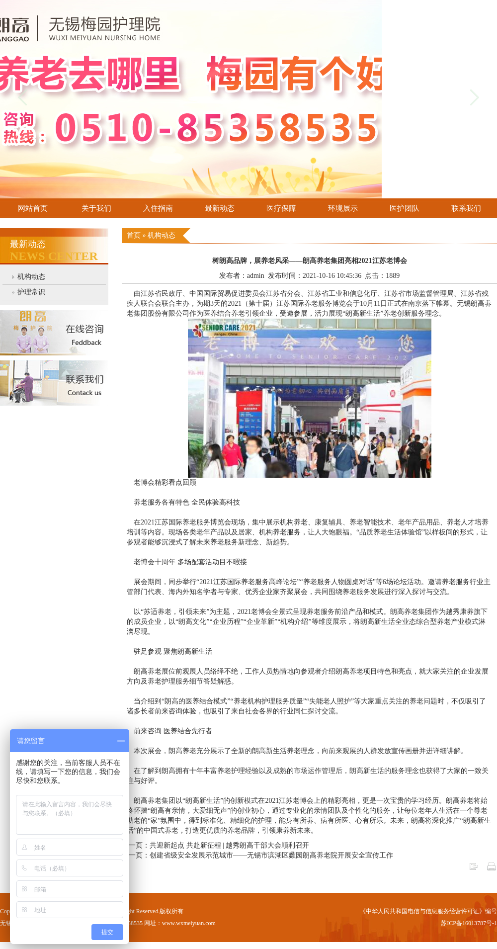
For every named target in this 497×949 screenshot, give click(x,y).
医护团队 (404, 208)
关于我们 (96, 208)
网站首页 (33, 208)
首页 (135, 235)
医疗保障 (281, 208)
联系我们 (466, 208)
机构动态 (31, 276)
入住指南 (158, 208)
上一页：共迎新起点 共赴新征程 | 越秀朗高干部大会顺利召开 (215, 845)
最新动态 (220, 208)
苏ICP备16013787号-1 (469, 923)
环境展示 (343, 208)
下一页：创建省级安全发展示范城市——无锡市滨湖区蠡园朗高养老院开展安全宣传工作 (257, 855)
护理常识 (31, 292)
